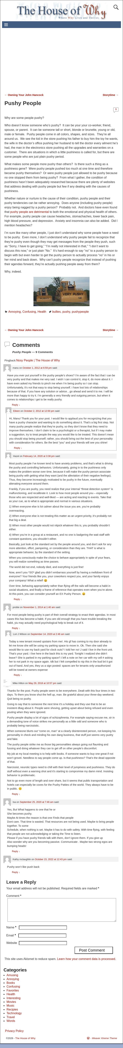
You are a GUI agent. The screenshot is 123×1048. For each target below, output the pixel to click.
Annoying (14, 311)
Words (11, 1025)
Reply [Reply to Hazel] (18, 599)
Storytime (111, 94)
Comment (14, 895)
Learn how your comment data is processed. (86, 963)
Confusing (29, 311)
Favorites (13, 995)
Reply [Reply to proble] (16, 628)
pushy (66, 311)
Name (11, 931)
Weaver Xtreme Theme (104, 1042)
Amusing (12, 979)
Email (11, 939)
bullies (56, 311)
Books (11, 987)
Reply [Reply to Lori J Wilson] (18, 675)
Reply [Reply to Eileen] (18, 447)
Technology (14, 1017)
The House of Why (25, 1042)
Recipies (12, 1014)
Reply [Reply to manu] (16, 404)
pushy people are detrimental (29, 211)
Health (42, 311)
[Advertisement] (65, 63)
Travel (11, 1021)
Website (11, 947)
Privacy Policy (14, 1035)
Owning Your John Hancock (24, 94)
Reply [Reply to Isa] (16, 851)
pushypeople (80, 311)
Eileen (16, 411)
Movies (11, 1006)
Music (10, 1010)
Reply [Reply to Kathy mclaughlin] (16, 872)
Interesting (14, 1002)
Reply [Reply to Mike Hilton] (16, 794)
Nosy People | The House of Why (38, 360)
